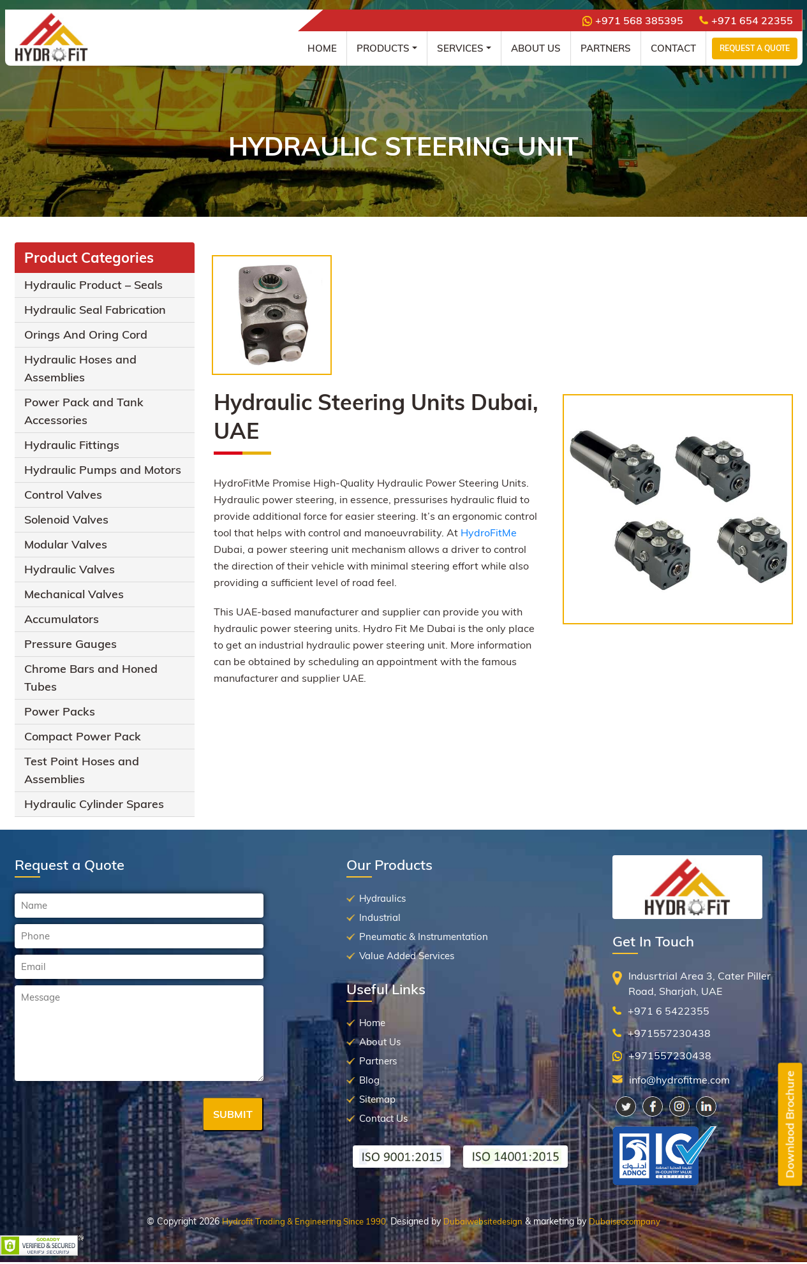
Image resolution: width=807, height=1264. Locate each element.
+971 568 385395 (632, 20)
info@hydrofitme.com (679, 1079)
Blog (369, 1080)
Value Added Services (406, 956)
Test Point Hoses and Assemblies (81, 770)
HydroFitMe (489, 532)
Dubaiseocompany (624, 1221)
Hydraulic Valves (69, 569)
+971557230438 (669, 1033)
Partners (606, 48)
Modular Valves (65, 544)
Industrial (380, 917)
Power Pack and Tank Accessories (84, 411)
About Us (536, 48)
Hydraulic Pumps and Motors (102, 469)
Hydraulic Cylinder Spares (94, 804)
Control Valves (63, 494)
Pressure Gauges (70, 643)
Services (460, 48)
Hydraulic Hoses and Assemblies (80, 368)
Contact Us (383, 1118)
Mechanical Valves (74, 594)
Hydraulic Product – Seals (93, 284)
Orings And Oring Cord (85, 334)
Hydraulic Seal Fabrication (95, 309)
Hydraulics (382, 898)
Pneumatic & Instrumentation (423, 936)
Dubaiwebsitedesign (482, 1221)
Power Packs (59, 711)
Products (383, 48)
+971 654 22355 (746, 20)
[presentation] (112, 1115)
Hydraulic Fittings (71, 444)
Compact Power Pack (82, 736)
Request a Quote (755, 48)
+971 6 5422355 (668, 1010)
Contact (673, 48)
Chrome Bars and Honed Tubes (91, 677)
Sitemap (377, 1099)
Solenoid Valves (66, 519)
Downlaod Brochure (790, 1125)
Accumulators (61, 619)
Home (322, 48)
